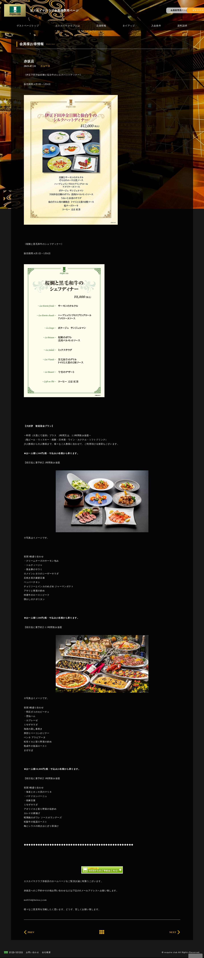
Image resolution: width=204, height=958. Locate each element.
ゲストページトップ (28, 25)
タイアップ (129, 25)
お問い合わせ (32, 952)
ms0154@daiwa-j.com (35, 900)
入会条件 (156, 25)
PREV (32, 932)
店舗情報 (101, 25)
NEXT (171, 932)
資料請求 (182, 25)
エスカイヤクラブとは (67, 25)
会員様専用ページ (150, 10)
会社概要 (46, 952)
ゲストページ (184, 10)
